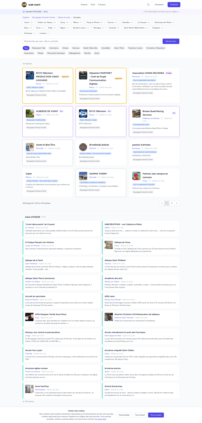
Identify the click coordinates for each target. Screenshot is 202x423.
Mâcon (77, 22)
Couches (114, 28)
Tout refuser (140, 415)
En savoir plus (100, 419)
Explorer (84, 4)
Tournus (112, 22)
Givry (40, 28)
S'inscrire (174, 4)
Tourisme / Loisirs (135, 48)
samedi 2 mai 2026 (33, 12)
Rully (52, 28)
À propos (102, 4)
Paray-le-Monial (95, 22)
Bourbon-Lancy (81, 28)
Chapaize (157, 28)
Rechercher (171, 41)
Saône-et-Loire (64, 17)
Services (75, 48)
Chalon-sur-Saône (46, 22)
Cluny (64, 22)
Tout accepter (156, 415)
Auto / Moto (119, 48)
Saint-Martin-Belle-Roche (136, 28)
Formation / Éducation (155, 48)
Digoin (64, 28)
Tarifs (93, 4)
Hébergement (74, 53)
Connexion (159, 4)
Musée (40, 53)
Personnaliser (124, 415)
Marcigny (98, 28)
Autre (96, 53)
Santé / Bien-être (90, 48)
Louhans (44, 33)
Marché (87, 53)
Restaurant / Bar (38, 48)
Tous (26, 48)
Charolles (127, 22)
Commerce (53, 48)
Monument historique (56, 53)
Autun (28, 22)
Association (29, 53)
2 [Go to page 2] (171, 203)
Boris (46, 12)
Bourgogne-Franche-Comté (43, 17)
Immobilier (106, 48)
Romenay (29, 33)
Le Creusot (144, 22)
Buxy (28, 28)
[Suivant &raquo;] (176, 203)
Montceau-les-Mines (165, 22)
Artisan (65, 48)
